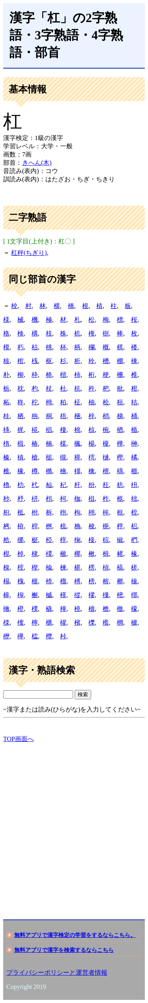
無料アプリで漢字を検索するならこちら (64, 950)
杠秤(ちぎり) (29, 252)
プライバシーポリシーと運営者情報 (56, 972)
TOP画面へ (18, 739)
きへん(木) (37, 162)
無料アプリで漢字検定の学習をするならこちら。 (75, 935)
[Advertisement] (74, 824)
